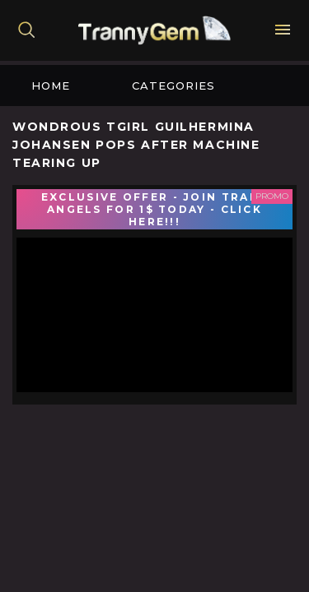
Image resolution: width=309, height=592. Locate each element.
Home (50, 85)
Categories (173, 85)
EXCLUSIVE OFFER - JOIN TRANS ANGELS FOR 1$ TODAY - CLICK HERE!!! (154, 209)
